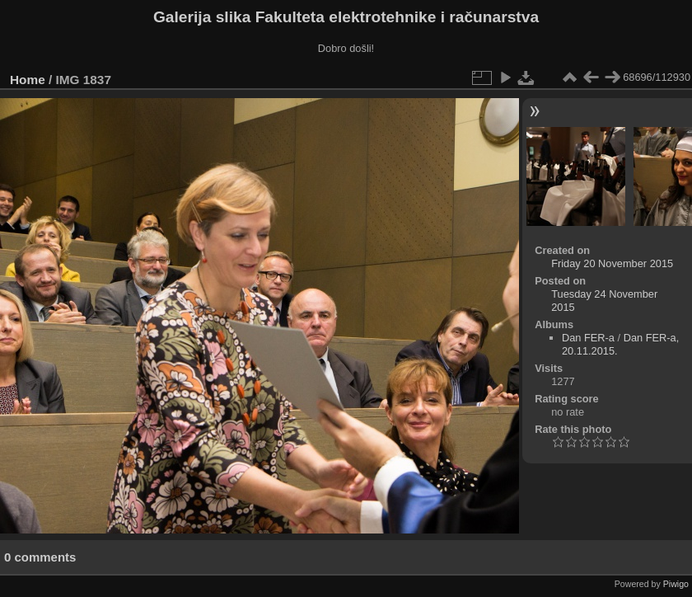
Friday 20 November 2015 (612, 263)
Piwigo (676, 584)
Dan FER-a (588, 337)
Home (27, 80)
